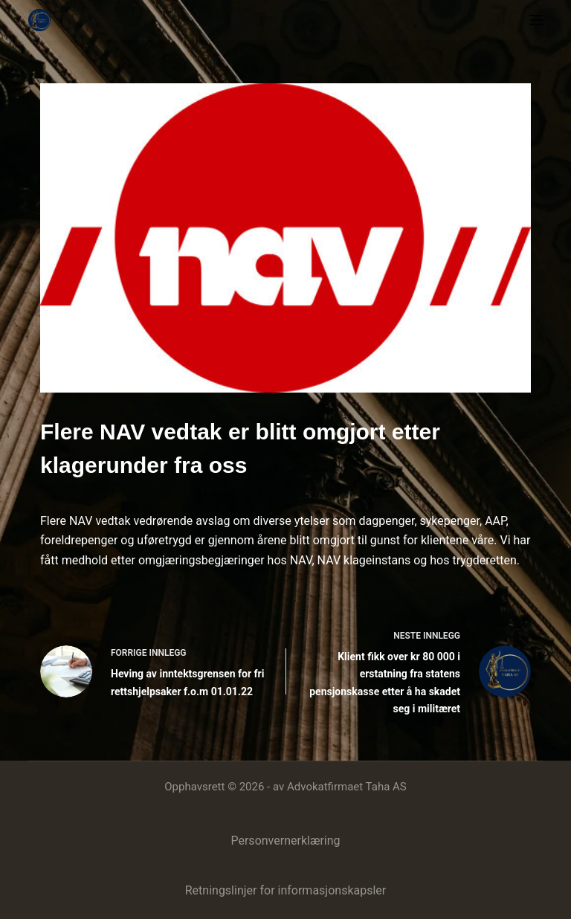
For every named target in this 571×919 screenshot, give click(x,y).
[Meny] (536, 20)
